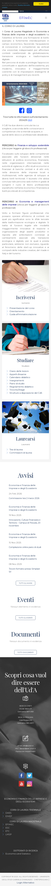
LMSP (8, 834)
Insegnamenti (17, 380)
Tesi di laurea (16, 449)
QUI (30, 120)
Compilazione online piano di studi (25, 547)
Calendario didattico (20, 377)
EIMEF (8, 816)
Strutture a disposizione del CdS (26, 393)
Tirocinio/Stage (17, 389)
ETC (7, 831)
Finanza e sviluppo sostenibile (33, 145)
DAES (8, 813)
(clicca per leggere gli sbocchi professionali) (24, 148)
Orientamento (17, 311)
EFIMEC (9, 824)
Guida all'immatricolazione (23, 314)
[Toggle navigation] (46, 11)
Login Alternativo (25, 882)
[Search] (10, 11)
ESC (7, 827)
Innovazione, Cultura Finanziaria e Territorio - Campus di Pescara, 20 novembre (24, 523)
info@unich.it (28, 746)
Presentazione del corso (22, 308)
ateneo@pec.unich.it (28, 748)
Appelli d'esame (18, 374)
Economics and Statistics (17, 853)
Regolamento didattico (21, 386)
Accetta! (41, 4)
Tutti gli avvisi (25, 583)
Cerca (21, 11)
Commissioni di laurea (21, 452)
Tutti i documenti (25, 652)
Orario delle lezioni (19, 371)
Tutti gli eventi (26, 618)
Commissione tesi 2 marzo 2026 (24, 498)
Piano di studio (17, 383)
